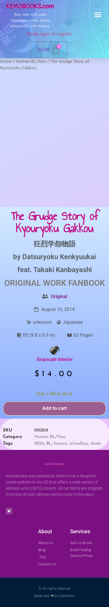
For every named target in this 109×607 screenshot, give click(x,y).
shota (95, 443)
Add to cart (54, 408)
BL (48, 443)
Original (59, 296)
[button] (97, 14)
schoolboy (78, 443)
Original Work (35, 283)
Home (6, 61)
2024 (39, 443)
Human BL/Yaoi (31, 61)
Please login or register (49, 34)
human (60, 443)
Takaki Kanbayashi (62, 270)
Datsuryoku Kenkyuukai (59, 257)
